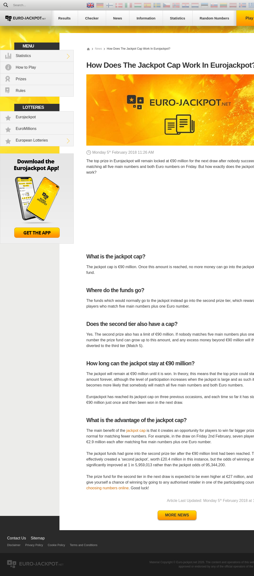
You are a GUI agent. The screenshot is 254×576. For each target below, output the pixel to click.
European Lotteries (32, 140)
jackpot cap (136, 430)
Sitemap (38, 538)
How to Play (26, 67)
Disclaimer (13, 545)
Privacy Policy (34, 545)
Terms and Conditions (83, 545)
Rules (20, 91)
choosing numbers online (107, 488)
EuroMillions (26, 129)
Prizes (21, 79)
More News (177, 515)
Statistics (23, 56)
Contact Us (16, 538)
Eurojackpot (26, 117)
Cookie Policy (56, 545)
